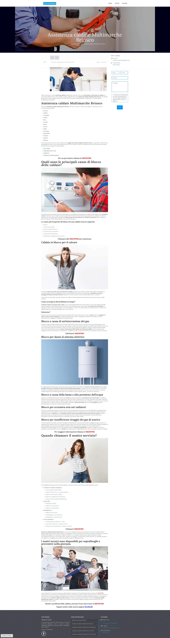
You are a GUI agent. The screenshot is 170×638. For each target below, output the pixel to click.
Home (66, 44)
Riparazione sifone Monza (79, 620)
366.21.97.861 (116, 64)
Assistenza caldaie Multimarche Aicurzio (83, 630)
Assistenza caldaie (76, 44)
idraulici (43, 146)
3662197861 (86, 158)
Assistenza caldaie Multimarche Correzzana (84, 634)
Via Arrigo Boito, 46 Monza (110, 623)
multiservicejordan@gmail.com (121, 60)
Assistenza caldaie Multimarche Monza (82, 623)
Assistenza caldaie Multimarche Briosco (94, 44)
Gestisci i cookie (6, 635)
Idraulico (62, 62)
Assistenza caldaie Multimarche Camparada (84, 627)
